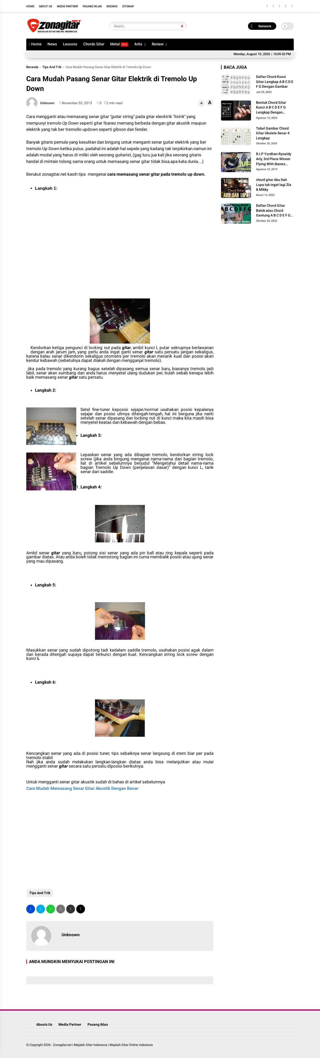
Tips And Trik (52, 67)
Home (30, 6)
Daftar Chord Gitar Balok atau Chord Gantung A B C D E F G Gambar (273, 210)
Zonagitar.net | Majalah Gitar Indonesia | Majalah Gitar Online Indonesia (103, 1045)
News (52, 44)
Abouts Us (44, 1024)
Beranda (32, 67)
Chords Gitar (93, 44)
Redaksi (112, 6)
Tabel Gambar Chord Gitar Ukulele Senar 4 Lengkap (273, 133)
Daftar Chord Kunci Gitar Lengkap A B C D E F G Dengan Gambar (274, 81)
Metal (119, 44)
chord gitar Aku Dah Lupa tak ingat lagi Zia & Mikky (273, 184)
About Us (45, 6)
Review (158, 44)
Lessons (70, 44)
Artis (138, 44)
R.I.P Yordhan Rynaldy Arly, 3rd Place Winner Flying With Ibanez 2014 (273, 159)
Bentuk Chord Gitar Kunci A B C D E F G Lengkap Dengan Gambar (271, 107)
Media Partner (67, 6)
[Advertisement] (66, 251)
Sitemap (128, 6)
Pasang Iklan (92, 6)
